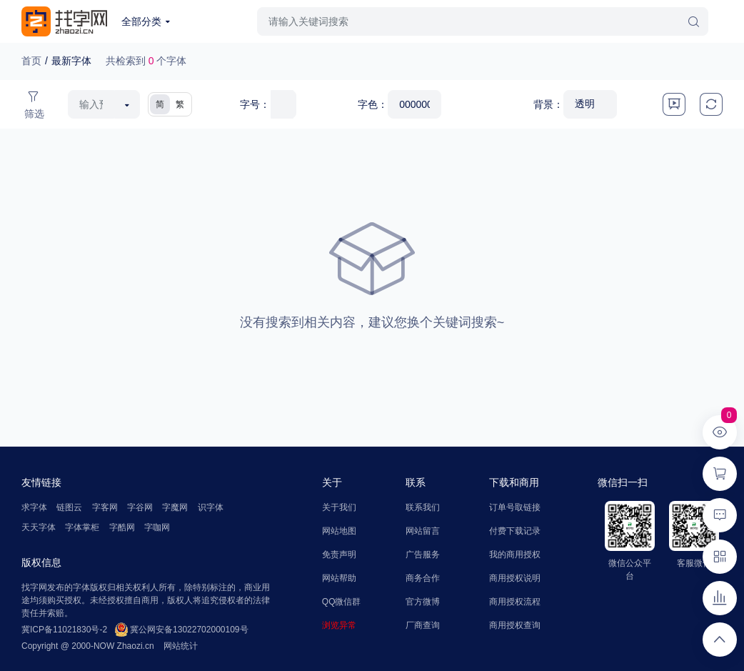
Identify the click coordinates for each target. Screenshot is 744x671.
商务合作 (423, 578)
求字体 (34, 507)
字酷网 (122, 527)
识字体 (210, 507)
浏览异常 (339, 625)
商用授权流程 (515, 602)
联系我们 (423, 507)
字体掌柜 (82, 527)
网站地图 (339, 531)
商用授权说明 (515, 578)
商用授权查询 (515, 625)
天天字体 (38, 527)
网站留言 (423, 531)
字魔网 (175, 507)
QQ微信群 (341, 602)
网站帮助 (339, 578)
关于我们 (339, 507)
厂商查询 (423, 625)
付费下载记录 (515, 531)
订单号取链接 (515, 507)
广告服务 (423, 555)
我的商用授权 (515, 555)
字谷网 (140, 507)
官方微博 (423, 602)
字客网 (105, 507)
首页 (31, 60)
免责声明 (339, 555)
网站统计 (181, 646)
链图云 (69, 507)
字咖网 (157, 527)
